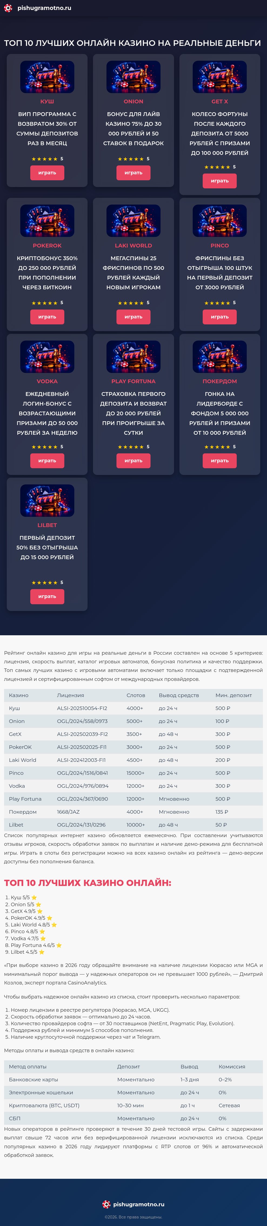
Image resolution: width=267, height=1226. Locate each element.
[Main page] (133, 8)
